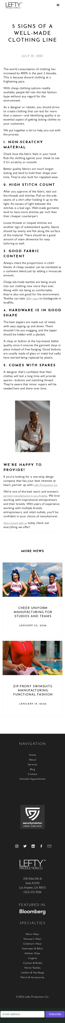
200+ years (32, 298)
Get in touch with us (15, 523)
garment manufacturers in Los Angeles (25, 496)
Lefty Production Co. (46, 485)
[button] (58, 5)
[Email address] (22, 1014)
